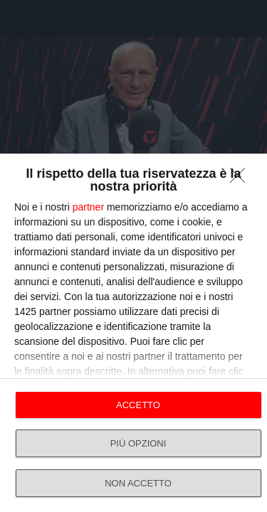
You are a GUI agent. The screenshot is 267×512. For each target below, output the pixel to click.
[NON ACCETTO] (241, 179)
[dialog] (133, 333)
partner (88, 207)
